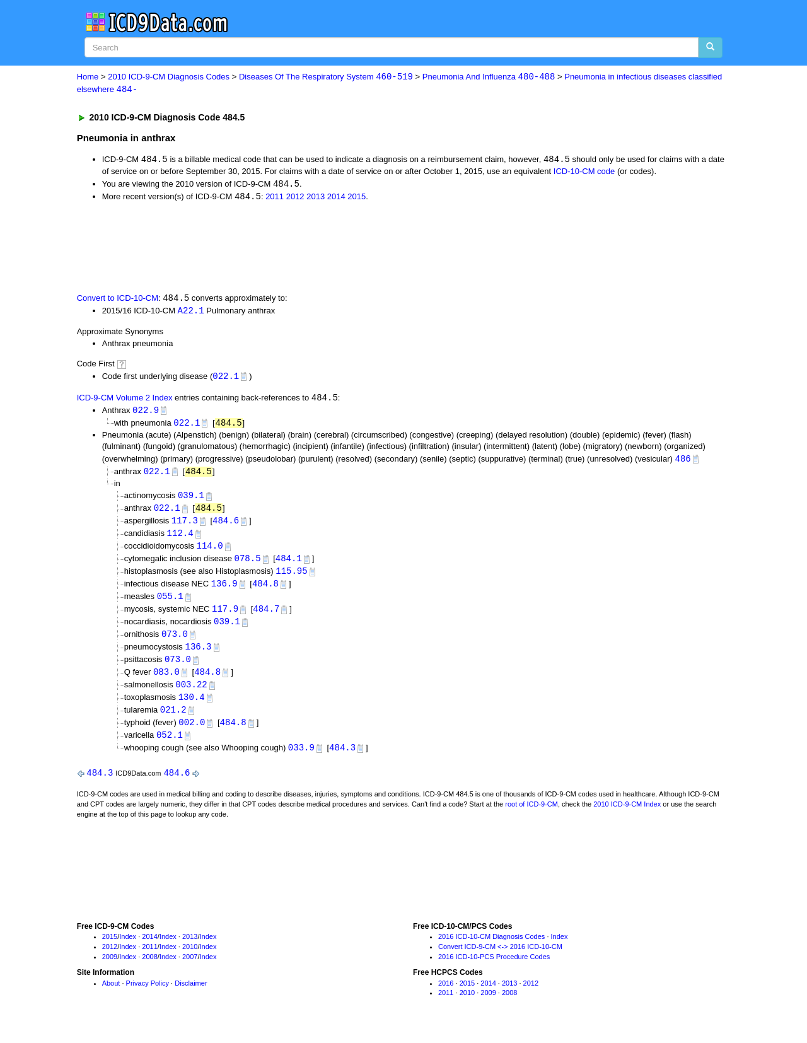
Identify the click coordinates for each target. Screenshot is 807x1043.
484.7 (266, 617)
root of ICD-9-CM (531, 816)
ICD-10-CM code (584, 172)
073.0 (174, 643)
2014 (336, 198)
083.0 (166, 682)
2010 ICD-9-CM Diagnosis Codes (168, 77)
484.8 (265, 591)
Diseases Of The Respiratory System (326, 77)
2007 (189, 968)
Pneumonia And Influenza (488, 77)
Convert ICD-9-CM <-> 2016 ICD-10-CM (500, 959)
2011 (274, 198)
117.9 (225, 617)
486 (683, 463)
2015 (356, 198)
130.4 (191, 708)
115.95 (291, 578)
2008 (149, 968)
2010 (189, 959)
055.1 (170, 604)
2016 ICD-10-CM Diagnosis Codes (491, 949)
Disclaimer (191, 995)
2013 (315, 198)
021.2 (173, 720)
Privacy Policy (147, 995)
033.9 (301, 760)
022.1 (225, 379)
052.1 (169, 746)
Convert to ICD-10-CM (117, 300)
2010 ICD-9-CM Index (627, 816)
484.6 (225, 526)
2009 (109, 968)
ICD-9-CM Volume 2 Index (125, 400)
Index (127, 949)
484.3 (342, 760)
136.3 (198, 656)
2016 (445, 995)
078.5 (248, 565)
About (111, 995)
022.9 (145, 413)
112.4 (180, 539)
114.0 (210, 552)
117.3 (184, 526)
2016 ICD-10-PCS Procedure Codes (494, 968)
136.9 (224, 591)
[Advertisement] (302, 247)
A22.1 (191, 312)
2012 (295, 198)
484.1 (289, 565)
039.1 (191, 500)
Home (88, 77)
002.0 (191, 734)
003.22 (191, 695)
